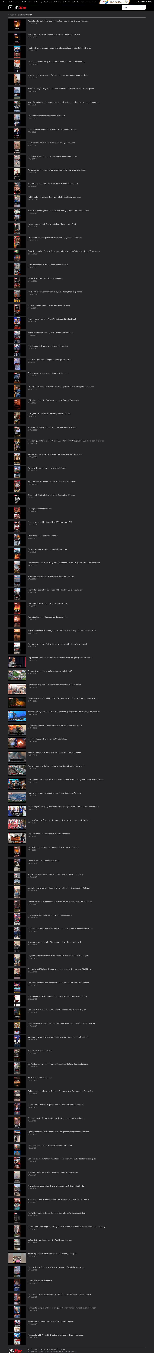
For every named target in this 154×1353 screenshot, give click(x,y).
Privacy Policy (51, 1349)
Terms (43, 1349)
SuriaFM (95, 2)
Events (18, 2)
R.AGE (24, 2)
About (28, 1349)
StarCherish (48, 2)
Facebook (62, 1349)
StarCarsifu (57, 2)
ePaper (4, 2)
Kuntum (87, 2)
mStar (30, 2)
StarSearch (66, 2)
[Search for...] (131, 7)
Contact (35, 1349)
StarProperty (38, 2)
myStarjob (75, 2)
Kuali (81, 2)
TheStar (11, 2)
